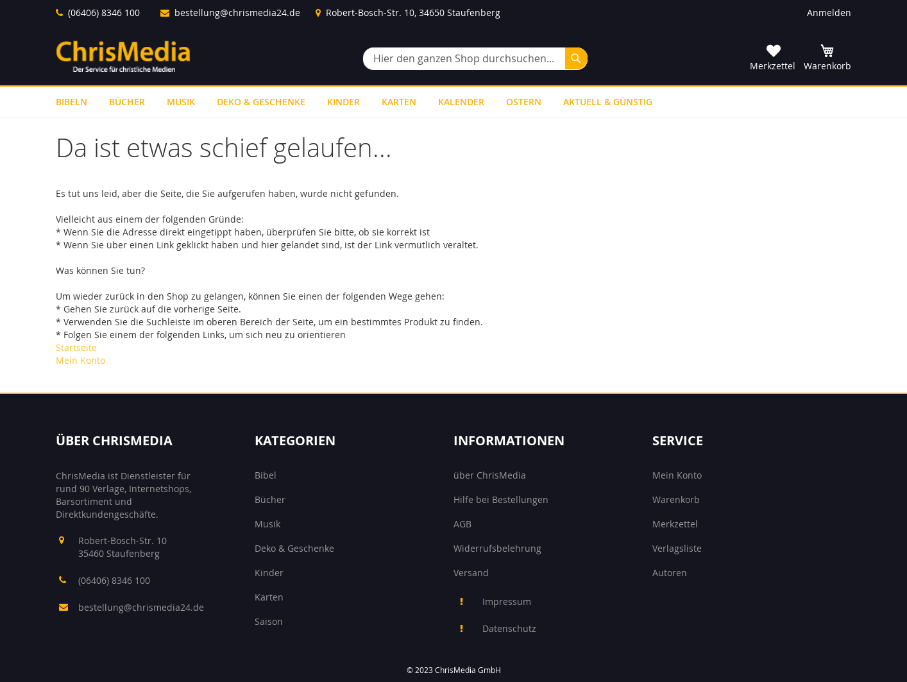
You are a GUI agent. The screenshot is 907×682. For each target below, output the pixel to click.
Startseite (76, 347)
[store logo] (123, 56)
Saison (269, 621)
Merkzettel (675, 524)
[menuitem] (71, 102)
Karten (269, 597)
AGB (462, 524)
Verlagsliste (677, 548)
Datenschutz (509, 628)
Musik (267, 524)
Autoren (669, 573)
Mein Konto (80, 360)
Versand (471, 573)
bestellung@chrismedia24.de (237, 12)
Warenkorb (676, 499)
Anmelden (829, 12)
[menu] (453, 102)
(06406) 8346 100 (104, 12)
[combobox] (475, 58)
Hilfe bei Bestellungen (501, 499)
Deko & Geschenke (294, 548)
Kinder (269, 573)
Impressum (506, 601)
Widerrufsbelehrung (497, 548)
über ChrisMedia (490, 475)
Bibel (265, 475)
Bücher (270, 499)
